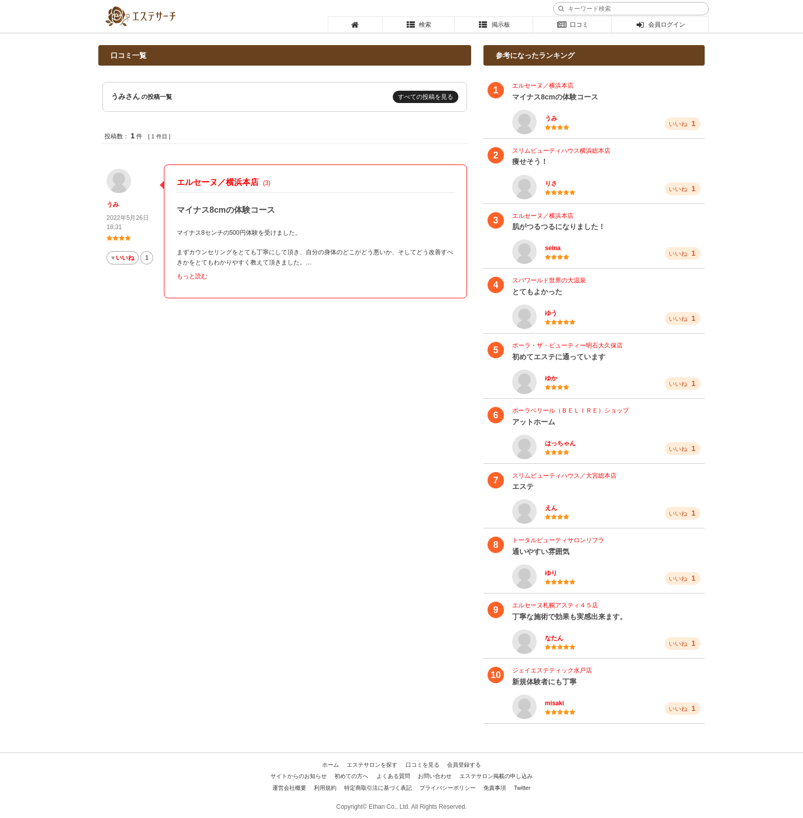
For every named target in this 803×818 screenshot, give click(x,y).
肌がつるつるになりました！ (558, 226)
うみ (113, 204)
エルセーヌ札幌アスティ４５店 (555, 605)
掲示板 (494, 24)
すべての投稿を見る (425, 96)
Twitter (522, 788)
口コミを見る (422, 765)
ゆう (551, 313)
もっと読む (192, 276)
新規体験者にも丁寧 (544, 682)
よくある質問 (393, 776)
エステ (523, 486)
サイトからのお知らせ (298, 776)
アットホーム (533, 422)
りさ (551, 183)
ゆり (551, 573)
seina (553, 248)
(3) (266, 183)
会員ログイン (660, 24)
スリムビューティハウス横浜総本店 (561, 150)
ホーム (330, 765)
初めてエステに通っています (558, 357)
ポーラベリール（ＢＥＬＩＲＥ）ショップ (570, 410)
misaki (554, 703)
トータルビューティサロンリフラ (558, 540)
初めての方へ (351, 776)
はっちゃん (560, 443)
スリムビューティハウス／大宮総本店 (564, 475)
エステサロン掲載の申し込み (496, 776)
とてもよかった (537, 292)
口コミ (572, 24)
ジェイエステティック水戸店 (552, 670)
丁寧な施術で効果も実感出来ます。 (569, 616)
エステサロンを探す (372, 765)
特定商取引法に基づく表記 (378, 788)
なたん (554, 638)
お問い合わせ (435, 776)
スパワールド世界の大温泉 (549, 280)
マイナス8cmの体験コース (555, 97)
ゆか (551, 378)
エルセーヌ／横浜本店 (218, 182)
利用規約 (325, 788)
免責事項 (494, 788)
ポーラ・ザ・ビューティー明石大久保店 (567, 345)
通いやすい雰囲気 (540, 551)
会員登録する (464, 765)
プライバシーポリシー (447, 788)
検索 (419, 24)
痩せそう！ (530, 161)
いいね (122, 257)
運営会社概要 (289, 788)
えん (551, 508)
